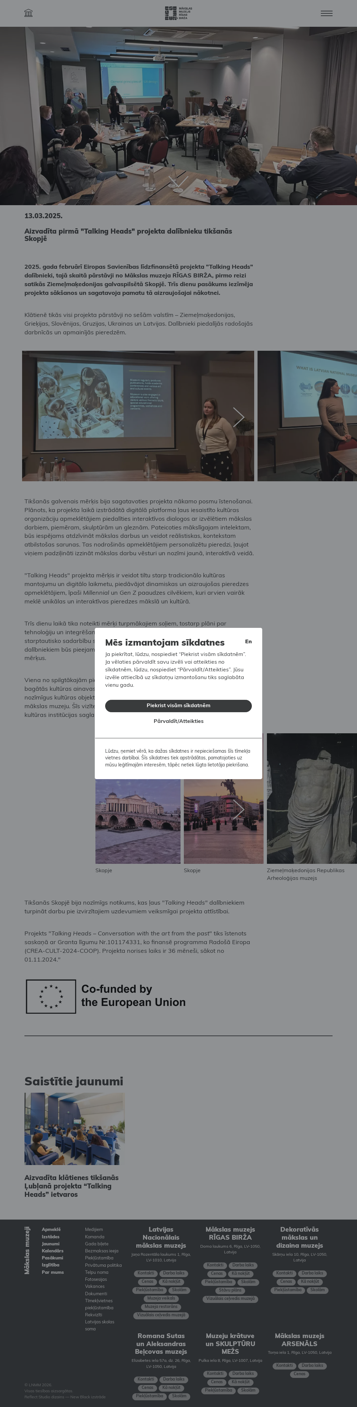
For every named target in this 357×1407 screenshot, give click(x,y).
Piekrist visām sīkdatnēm (178, 706)
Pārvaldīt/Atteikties (179, 721)
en (248, 642)
